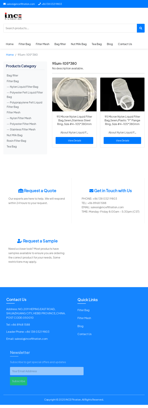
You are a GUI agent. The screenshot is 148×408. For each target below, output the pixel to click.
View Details (74, 140)
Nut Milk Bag (79, 44)
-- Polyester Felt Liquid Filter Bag (25, 95)
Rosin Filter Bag (16, 140)
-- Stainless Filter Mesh (21, 129)
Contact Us (125, 44)
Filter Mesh (42, 44)
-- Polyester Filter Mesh (21, 124)
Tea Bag (97, 44)
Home (10, 44)
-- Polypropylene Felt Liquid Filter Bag (24, 104)
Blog (110, 44)
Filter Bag (25, 44)
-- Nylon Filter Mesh (19, 118)
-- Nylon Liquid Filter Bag (22, 86)
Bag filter (60, 44)
